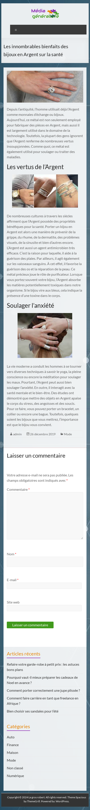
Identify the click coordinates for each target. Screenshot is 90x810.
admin (17, 434)
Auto (10, 737)
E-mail (12, 580)
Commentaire (18, 489)
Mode (68, 434)
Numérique (15, 776)
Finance (13, 745)
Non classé (15, 768)
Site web (13, 602)
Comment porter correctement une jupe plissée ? (43, 690)
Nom (11, 554)
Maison (12, 752)
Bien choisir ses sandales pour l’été (32, 711)
